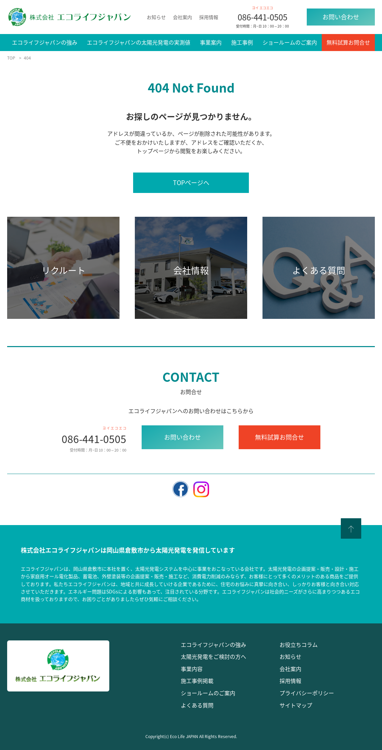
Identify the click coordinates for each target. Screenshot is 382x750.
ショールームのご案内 (289, 42)
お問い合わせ (340, 16)
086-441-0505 (262, 17)
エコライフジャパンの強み (44, 42)
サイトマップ (296, 705)
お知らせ (156, 17)
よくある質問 (197, 705)
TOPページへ (191, 182)
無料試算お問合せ (348, 42)
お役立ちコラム (299, 644)
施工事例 (242, 42)
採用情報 (208, 17)
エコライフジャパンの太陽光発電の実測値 (138, 42)
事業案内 (211, 42)
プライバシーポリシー (307, 693)
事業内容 (192, 669)
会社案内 (182, 17)
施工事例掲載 (197, 680)
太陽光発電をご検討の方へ (213, 656)
